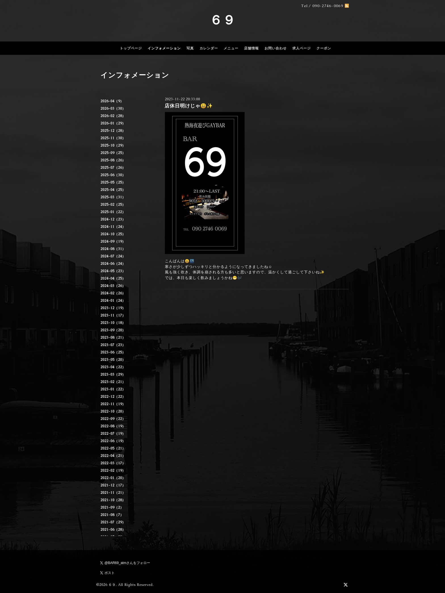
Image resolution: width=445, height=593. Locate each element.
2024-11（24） (113, 226)
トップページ (131, 48)
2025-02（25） (113, 204)
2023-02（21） (113, 382)
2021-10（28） (113, 500)
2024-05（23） (113, 271)
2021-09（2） (112, 507)
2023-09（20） (113, 330)
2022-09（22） (113, 419)
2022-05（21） (113, 448)
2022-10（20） (113, 411)
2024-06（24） (113, 263)
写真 (190, 48)
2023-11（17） (113, 315)
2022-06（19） (113, 441)
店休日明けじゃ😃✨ (189, 106)
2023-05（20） (113, 359)
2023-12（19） (113, 308)
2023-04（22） (113, 367)
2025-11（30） (113, 138)
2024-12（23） (113, 219)
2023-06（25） (113, 352)
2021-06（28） (113, 529)
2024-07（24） (113, 256)
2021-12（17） (113, 485)
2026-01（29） (113, 123)
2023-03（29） (113, 374)
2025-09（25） (113, 153)
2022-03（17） (113, 463)
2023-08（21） (113, 337)
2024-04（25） (113, 278)
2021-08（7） (112, 515)
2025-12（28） (113, 130)
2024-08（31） (113, 249)
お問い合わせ (276, 48)
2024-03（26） (113, 286)
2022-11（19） (113, 404)
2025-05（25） (113, 182)
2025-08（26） (113, 160)
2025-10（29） (113, 145)
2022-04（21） (113, 455)
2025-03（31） (113, 197)
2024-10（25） (113, 234)
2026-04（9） (112, 101)
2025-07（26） (113, 167)
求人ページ (301, 48)
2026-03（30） (113, 108)
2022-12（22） (113, 396)
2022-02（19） (113, 470)
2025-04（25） (113, 190)
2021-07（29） (113, 522)
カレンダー (209, 48)
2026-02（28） (113, 116)
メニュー (231, 48)
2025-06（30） (113, 175)
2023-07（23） (113, 345)
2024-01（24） (113, 300)
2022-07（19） (113, 433)
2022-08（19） (113, 426)
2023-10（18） (113, 323)
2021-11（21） (113, 492)
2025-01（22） (113, 212)
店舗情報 (251, 48)
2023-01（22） (113, 389)
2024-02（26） (113, 293)
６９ (222, 20)
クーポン (323, 48)
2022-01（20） (113, 478)
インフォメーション (164, 48)
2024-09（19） (113, 241)
